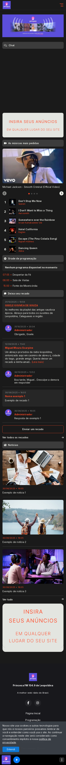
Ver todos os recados (33, 437)
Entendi (11, 749)
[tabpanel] (33, 169)
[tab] (29, 193)
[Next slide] (62, 193)
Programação (32, 720)
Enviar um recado (33, 429)
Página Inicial (33, 713)
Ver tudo (33, 599)
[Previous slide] (4, 193)
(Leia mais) (38, 361)
